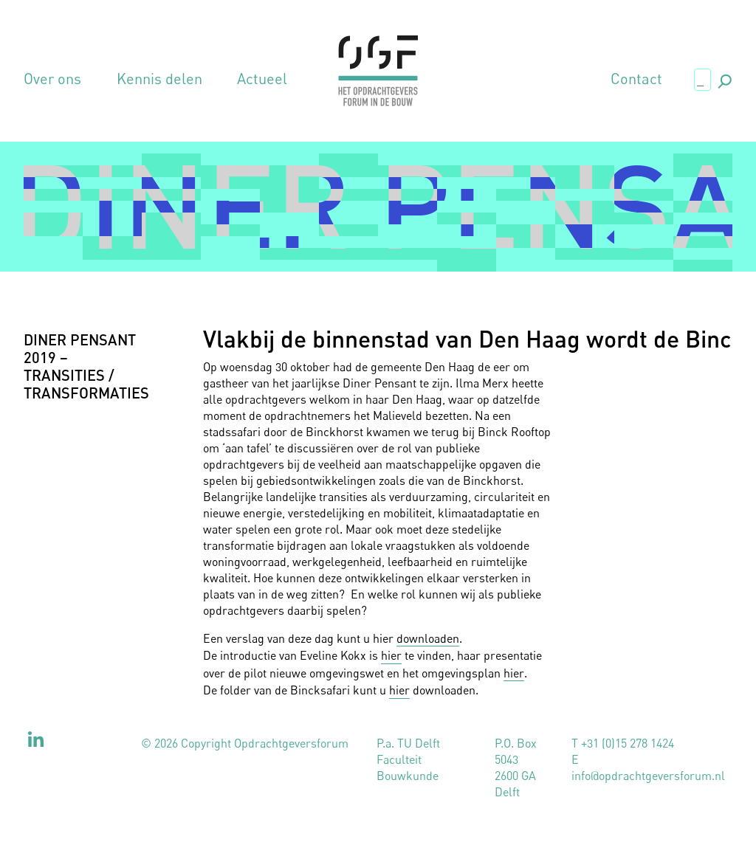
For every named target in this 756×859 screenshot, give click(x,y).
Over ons (52, 79)
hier (391, 655)
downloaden (427, 638)
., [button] (723, 78)
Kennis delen (159, 79)
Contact (636, 79)
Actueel (262, 79)
